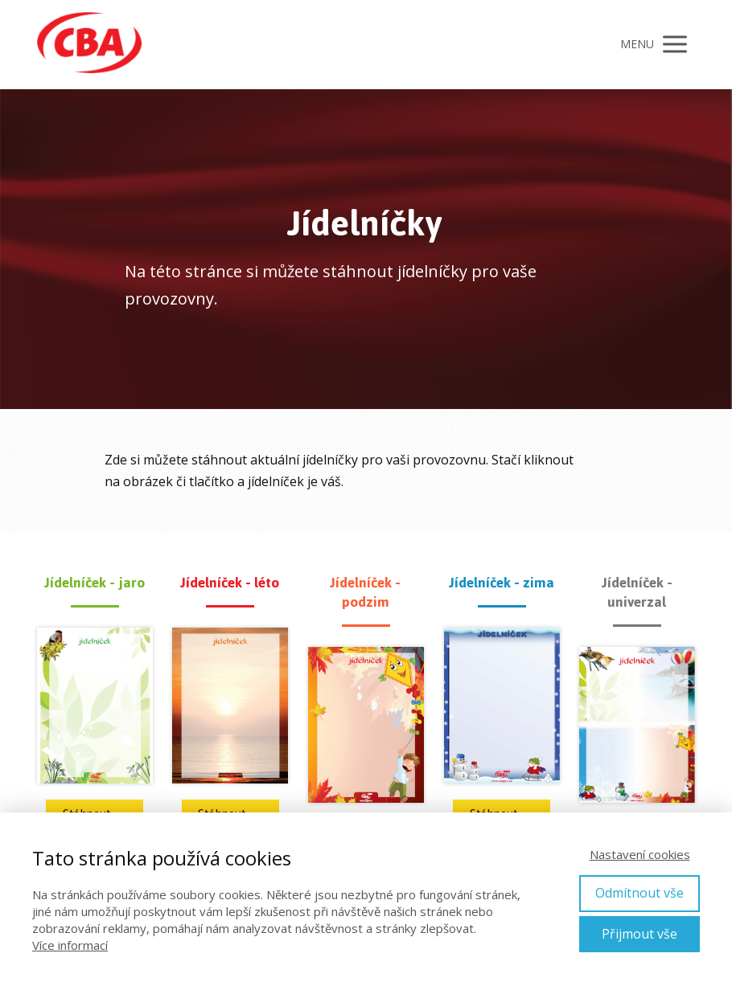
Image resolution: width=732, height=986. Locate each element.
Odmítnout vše (639, 893)
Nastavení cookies (640, 854)
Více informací (70, 945)
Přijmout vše (639, 934)
